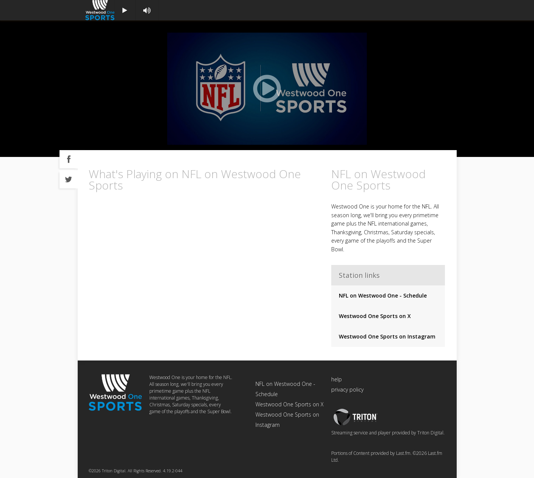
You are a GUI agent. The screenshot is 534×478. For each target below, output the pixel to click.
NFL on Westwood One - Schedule (383, 295)
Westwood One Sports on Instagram (387, 336)
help (336, 379)
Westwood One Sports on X (375, 316)
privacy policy (347, 389)
